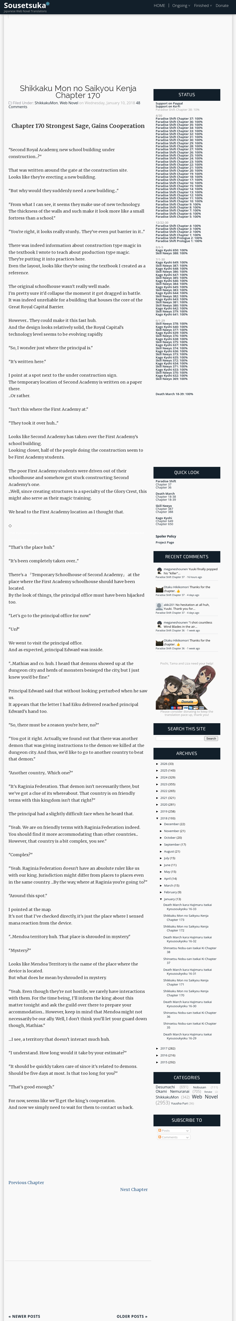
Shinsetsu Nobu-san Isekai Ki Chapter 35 (190, 1025)
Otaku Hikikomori (176, 587)
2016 (164, 1055)
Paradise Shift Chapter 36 (170, 630)
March (169, 885)
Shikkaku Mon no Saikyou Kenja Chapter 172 (186, 928)
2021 (164, 798)
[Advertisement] (118, 50)
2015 (164, 1062)
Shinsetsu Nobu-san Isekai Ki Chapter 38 (190, 950)
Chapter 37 (163, 484)
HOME (159, 5)
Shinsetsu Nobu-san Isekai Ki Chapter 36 (190, 1015)
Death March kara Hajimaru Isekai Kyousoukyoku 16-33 (187, 907)
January (170, 899)
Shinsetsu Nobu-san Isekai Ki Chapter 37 (190, 961)
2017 (164, 1048)
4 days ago (193, 595)
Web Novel (69, 102)
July (167, 858)
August (169, 851)
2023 (164, 784)
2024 (164, 777)
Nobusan (199, 1087)
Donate (222, 5)
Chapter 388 (164, 512)
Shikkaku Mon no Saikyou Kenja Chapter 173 (186, 917)
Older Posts (132, 1316)
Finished (201, 5)
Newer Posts (24, 1316)
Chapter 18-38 (166, 496)
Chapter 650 (164, 524)
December (172, 824)
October (170, 837)
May (167, 872)
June (167, 865)
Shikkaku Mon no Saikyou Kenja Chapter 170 (78, 92)
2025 (164, 770)
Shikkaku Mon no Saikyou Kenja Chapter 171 (186, 982)
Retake (208, 1091)
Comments (167, 1137)
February (171, 892)
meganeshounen (176, 569)
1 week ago (193, 630)
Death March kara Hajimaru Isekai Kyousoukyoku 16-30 (187, 1004)
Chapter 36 (163, 487)
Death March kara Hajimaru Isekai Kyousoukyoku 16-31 (187, 972)
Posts (164, 1130)
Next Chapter (134, 1189)
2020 (164, 804)
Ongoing (179, 5)
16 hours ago (194, 577)
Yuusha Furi (179, 1103)
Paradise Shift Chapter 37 (170, 577)
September (172, 844)
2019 (164, 811)
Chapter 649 (164, 521)
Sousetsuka (25, 5)
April (167, 878)
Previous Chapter (26, 1182)
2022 (164, 791)
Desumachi (165, 1087)
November (172, 831)
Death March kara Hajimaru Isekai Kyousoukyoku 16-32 (187, 939)
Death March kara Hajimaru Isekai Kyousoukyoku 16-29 (187, 1036)
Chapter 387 (164, 509)
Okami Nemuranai (172, 1091)
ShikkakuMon (46, 102)
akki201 (169, 605)
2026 (164, 764)
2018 (164, 818)
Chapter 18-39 (166, 499)
